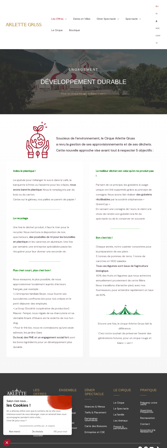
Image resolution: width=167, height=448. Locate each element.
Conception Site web (68, 435)
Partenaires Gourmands (91, 402)
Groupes (63, 385)
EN (157, 5)
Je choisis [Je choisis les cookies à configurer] (37, 431)
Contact (145, 407)
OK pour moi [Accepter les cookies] (60, 431)
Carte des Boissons (96, 409)
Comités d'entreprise (65, 391)
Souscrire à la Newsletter (147, 414)
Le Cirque (119, 386)
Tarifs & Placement (95, 395)
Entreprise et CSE (95, 415)
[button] (64, 10)
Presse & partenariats (120, 410)
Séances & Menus (95, 390)
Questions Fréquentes (146, 394)
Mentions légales (46, 435)
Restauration (147, 401)
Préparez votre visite (148, 386)
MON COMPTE (158, 23)
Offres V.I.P (39, 390)
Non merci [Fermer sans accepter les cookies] (14, 431)
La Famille (119, 398)
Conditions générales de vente (98, 435)
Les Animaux (121, 404)
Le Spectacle (121, 391)
